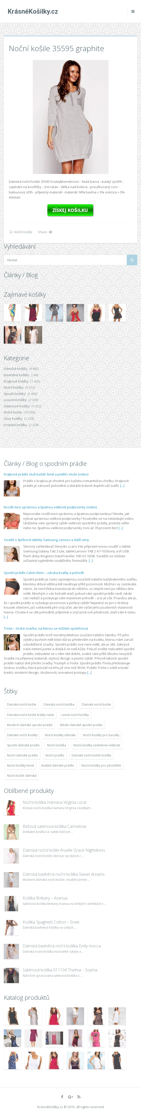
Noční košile (23, 232)
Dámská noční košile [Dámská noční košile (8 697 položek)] (21, 704)
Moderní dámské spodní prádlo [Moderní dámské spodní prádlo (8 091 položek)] (30, 725)
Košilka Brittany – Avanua (45, 898)
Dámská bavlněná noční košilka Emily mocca (62, 946)
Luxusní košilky (15, 399)
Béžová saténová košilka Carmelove (55, 826)
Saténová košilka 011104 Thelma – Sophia (60, 970)
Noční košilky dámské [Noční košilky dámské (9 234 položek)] (60, 735)
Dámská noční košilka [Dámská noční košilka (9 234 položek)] (59, 704)
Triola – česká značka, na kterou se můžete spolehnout (46, 628)
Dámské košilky (15, 368)
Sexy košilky (13, 418)
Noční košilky (13, 387)
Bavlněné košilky (16, 375)
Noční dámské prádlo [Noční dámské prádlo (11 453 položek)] (22, 755)
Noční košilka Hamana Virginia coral (54, 802)
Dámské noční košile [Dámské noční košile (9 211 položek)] (96, 704)
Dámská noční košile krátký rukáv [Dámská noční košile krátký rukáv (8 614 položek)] (30, 715)
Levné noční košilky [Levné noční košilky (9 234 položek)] (75, 715)
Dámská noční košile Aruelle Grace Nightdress (64, 850)
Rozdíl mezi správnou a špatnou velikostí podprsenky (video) (50, 507)
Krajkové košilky (16, 381)
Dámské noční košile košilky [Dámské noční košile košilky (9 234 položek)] (91, 755)
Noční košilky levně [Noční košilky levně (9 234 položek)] (20, 765)
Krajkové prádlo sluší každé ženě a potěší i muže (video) (46, 474)
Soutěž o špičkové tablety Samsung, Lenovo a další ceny (46, 539)
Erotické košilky (15, 425)
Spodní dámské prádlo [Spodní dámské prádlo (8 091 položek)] (23, 745)
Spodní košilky (15, 393)
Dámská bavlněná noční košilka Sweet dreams (64, 874)
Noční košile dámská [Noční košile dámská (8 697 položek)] (22, 775)
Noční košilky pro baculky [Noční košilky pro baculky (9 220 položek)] (101, 735)
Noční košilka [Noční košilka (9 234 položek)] (56, 745)
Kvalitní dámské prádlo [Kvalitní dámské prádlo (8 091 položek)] (57, 765)
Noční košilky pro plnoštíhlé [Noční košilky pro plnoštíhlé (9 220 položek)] (101, 765)
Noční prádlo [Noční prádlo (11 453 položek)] (54, 755)
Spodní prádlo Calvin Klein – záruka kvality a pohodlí (44, 572)
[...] (122, 485)
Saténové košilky (17, 406)
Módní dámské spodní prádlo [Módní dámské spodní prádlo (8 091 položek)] (81, 725)
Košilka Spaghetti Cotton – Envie (51, 922)
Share (45, 232)
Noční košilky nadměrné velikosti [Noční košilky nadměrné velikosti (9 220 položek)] (96, 745)
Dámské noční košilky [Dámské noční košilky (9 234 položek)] (22, 735)
